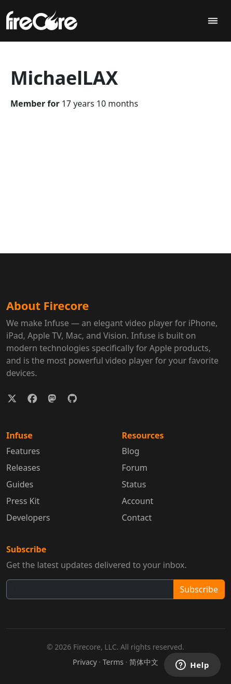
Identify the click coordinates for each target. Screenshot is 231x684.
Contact (137, 517)
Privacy (85, 662)
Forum (134, 467)
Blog (131, 451)
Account (138, 501)
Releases (23, 467)
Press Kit (22, 501)
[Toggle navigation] (213, 21)
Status (134, 484)
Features (23, 451)
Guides (19, 484)
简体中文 (143, 662)
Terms (113, 662)
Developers (28, 517)
